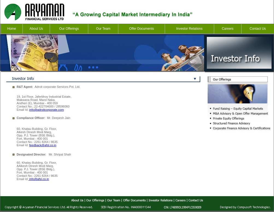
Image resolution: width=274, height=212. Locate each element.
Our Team (103, 29)
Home (11, 29)
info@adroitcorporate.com (46, 109)
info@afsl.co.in (38, 179)
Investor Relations (189, 29)
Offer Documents (141, 29)
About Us (36, 29)
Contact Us (258, 29)
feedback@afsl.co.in (42, 145)
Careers (228, 29)
